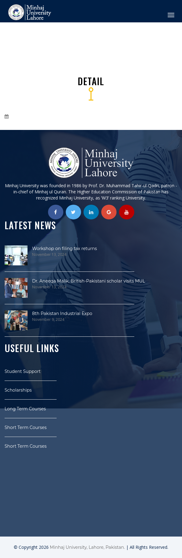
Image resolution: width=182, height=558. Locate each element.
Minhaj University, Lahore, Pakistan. (87, 547)
